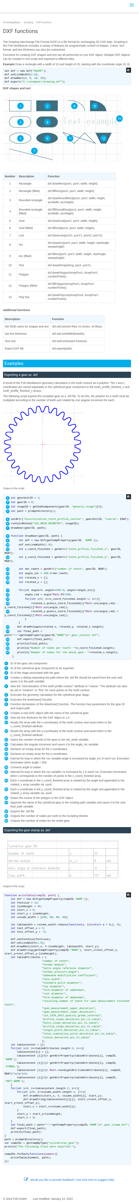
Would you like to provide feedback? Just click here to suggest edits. (69, 1179)
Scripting (28, 22)
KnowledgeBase (11, 22)
